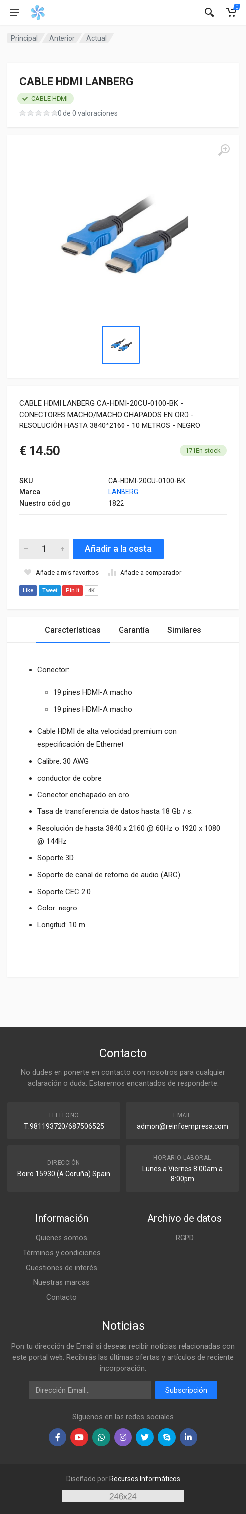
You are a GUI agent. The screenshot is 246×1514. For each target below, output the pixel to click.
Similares (184, 630)
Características (73, 630)
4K (91, 590)
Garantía (134, 630)
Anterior (62, 38)
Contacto (61, 1297)
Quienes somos (61, 1237)
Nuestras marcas (61, 1282)
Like (28, 590)
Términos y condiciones (62, 1252)
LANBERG (123, 492)
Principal (24, 38)
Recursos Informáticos (144, 1479)
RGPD (185, 1237)
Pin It (72, 590)
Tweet (49, 590)
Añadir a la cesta (118, 549)
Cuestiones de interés (61, 1267)
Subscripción (186, 1390)
